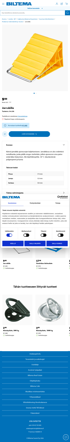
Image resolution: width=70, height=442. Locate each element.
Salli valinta (35, 243)
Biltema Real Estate (35, 375)
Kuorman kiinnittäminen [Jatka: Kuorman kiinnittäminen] (46, 19)
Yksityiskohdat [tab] (35, 203)
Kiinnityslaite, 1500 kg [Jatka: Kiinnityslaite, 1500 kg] (44, 330)
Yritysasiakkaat (35, 397)
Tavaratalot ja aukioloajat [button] (35, 359)
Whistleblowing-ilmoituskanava (35, 402)
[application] (66, 437)
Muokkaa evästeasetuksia (35, 391)
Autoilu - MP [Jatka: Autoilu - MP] (12, 19)
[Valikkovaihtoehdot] (3, 3)
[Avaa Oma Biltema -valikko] (56, 3)
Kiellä (13, 243)
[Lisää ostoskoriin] (5, 134)
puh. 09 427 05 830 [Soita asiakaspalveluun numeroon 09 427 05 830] (35, 425)
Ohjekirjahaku (35, 381)
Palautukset (35, 413)
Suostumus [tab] (12, 203)
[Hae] (67, 12)
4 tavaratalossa (22, 116)
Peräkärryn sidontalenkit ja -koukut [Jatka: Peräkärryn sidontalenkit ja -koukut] (12, 22)
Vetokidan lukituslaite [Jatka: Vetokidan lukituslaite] (44, 263)
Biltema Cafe (35, 386)
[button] (35, 8)
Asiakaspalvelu (35, 354)
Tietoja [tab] (57, 203)
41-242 (24, 125)
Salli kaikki (57, 243)
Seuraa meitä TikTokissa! (35, 408)
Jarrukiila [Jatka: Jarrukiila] (6, 263)
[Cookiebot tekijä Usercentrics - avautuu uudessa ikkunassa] (59, 197)
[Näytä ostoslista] (61, 3)
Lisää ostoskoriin (29, 134)
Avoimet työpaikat (35, 370)
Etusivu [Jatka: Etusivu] (4, 19)
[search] (35, 12)
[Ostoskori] (66, 3)
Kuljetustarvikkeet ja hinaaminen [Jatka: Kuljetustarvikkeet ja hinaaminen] (27, 19)
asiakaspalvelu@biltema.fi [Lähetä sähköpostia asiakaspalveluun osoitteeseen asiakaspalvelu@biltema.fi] (35, 428)
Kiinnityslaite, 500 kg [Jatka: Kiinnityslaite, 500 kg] (11, 330)
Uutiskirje (35, 364)
